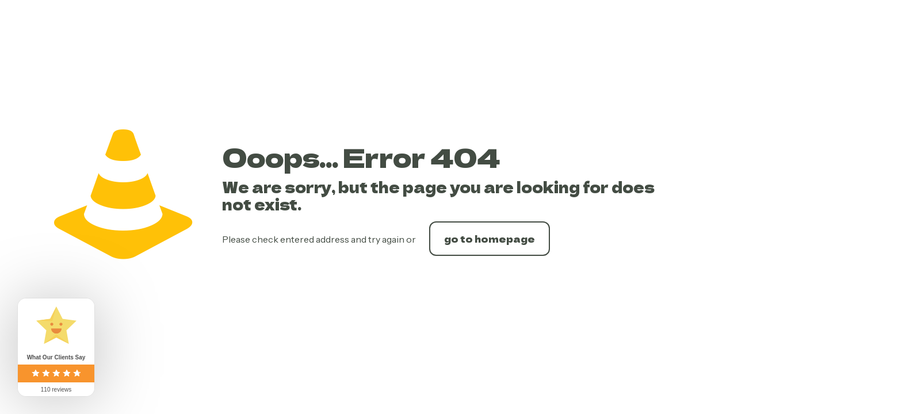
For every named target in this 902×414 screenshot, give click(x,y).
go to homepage (489, 239)
